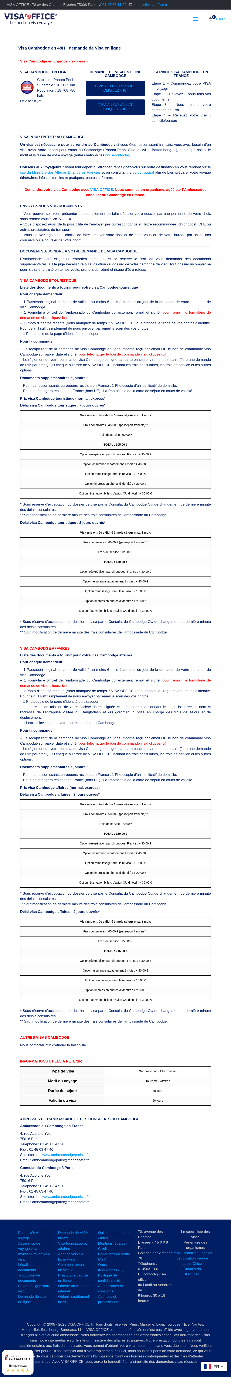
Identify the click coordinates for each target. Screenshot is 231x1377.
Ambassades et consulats (110, 1288)
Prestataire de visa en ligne (73, 1278)
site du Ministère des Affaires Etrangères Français (60, 172)
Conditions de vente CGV (114, 1256)
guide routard (143, 172)
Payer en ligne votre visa (34, 1288)
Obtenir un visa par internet (73, 1288)
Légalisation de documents (30, 1267)
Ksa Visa (192, 1274)
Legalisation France (192, 1258)
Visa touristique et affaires (72, 1246)
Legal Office (192, 1264)
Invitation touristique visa (34, 1256)
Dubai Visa (192, 1269)
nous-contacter (117, 155)
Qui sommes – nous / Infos (114, 1235)
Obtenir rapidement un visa (73, 1299)
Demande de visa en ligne (32, 1299)
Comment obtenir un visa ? (72, 1267)
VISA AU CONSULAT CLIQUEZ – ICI (115, 107)
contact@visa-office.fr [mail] (150, 5)
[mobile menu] (195, 19)
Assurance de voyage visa (29, 1246)
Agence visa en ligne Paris (70, 1256)
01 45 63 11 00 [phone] (114, 5)
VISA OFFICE (101, 190)
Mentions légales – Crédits (113, 1246)
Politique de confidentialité (109, 1278)
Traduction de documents (29, 1278)
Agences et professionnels (110, 1299)
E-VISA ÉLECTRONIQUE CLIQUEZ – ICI (115, 88)
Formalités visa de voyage (33, 1235)
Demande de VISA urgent (73, 1235)
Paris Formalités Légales (192, 1253)
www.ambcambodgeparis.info (66, 1155)
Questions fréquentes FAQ (110, 1267)
